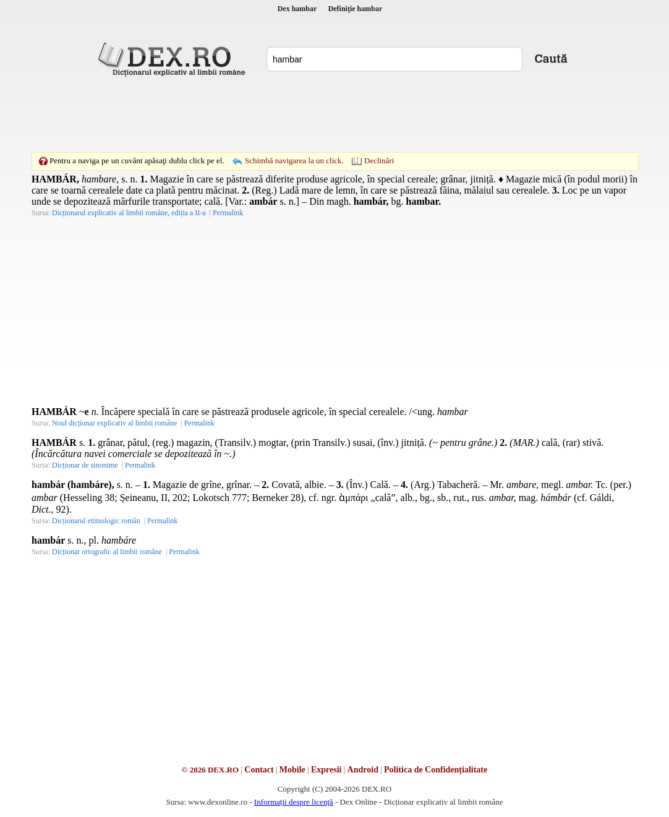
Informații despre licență (293, 801)
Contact (258, 769)
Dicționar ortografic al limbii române (107, 551)
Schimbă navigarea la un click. (294, 160)
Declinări (379, 160)
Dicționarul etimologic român (96, 520)
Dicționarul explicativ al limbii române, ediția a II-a (129, 212)
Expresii (326, 769)
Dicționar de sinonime (85, 465)
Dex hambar (297, 8)
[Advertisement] (334, 114)
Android (362, 769)
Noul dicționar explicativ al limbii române (114, 423)
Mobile (292, 769)
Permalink (228, 212)
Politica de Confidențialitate (435, 769)
